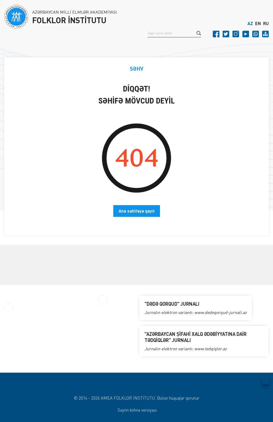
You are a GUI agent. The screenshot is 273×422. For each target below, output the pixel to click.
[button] (198, 33)
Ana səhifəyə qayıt (137, 210)
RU (266, 23)
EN (258, 23)
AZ (250, 23)
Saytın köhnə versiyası (137, 410)
